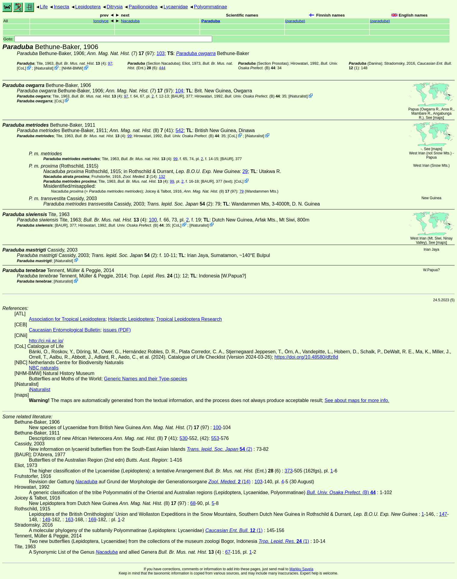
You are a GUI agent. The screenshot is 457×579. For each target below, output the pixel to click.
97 (110, 63)
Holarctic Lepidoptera (130, 319)
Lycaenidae (175, 6)
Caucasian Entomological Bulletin (64, 330)
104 (179, 90)
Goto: (107, 39)
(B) (252, 96)
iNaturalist (43, 68)
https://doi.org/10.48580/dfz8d (306, 357)
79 (241, 191)
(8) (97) (210, 191)
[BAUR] (177, 96)
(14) (140, 176)
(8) (136, 130)
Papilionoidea (142, 6)
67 (227, 552)
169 (92, 519)
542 (179, 130)
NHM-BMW (72, 68)
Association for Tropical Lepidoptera (67, 319)
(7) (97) (120, 53)
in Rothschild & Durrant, (182, 171)
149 (46, 519)
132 (162, 176)
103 (160, 53)
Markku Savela (301, 569)
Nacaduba (130, 21)
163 (69, 519)
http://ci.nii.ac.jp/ (46, 340)
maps (438, 118)
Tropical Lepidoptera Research (189, 319)
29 (245, 171)
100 (153, 219)
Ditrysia (114, 6)
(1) (154, 275)
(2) (179, 203)
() (295, 21)
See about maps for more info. (357, 400)
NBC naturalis (44, 367)
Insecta (61, 6)
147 (443, 514)
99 (129, 136)
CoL (21, 68)
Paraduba (210, 21)
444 (162, 68)
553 (215, 438)
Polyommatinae (210, 6)
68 (193, 503)
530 (184, 438)
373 (289, 470)
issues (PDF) (117, 330)
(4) (81, 63)
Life (44, 6)
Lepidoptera (88, 6)
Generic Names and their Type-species (145, 378)
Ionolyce (101, 21)
